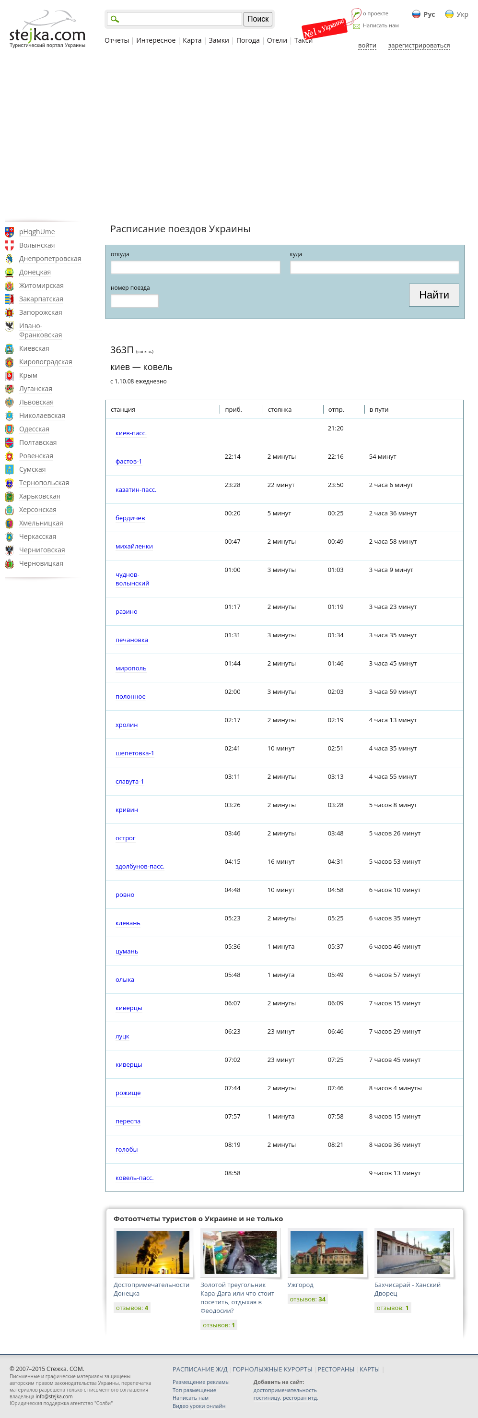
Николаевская (42, 415)
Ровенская (36, 455)
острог (126, 838)
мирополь (131, 668)
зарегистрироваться (419, 45)
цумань (127, 951)
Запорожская (40, 312)
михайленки (134, 546)
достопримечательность (285, 1390)
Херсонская (38, 509)
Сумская (32, 469)
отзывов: (132, 1307)
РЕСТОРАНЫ (335, 1369)
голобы (127, 1149)
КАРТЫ (370, 1369)
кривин (127, 809)
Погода (248, 40)
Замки (219, 40)
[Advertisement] (239, 136)
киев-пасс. (131, 433)
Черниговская (42, 549)
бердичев (130, 517)
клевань (128, 922)
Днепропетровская (50, 258)
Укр (462, 14)
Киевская (34, 348)
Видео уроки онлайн (199, 1405)
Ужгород (301, 1284)
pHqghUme (37, 231)
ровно (125, 894)
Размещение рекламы (201, 1381)
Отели (277, 40)
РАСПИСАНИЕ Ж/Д (200, 1369)
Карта (192, 40)
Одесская (34, 428)
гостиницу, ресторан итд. (286, 1397)
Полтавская (38, 442)
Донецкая (35, 271)
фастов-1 (129, 461)
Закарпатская (41, 298)
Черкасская (37, 536)
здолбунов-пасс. (140, 866)
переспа (128, 1121)
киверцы (129, 1007)
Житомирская (41, 285)
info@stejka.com (53, 1396)
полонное (131, 696)
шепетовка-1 (135, 753)
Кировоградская (45, 361)
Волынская (37, 245)
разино (127, 611)
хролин (127, 724)
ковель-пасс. (135, 1177)
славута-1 (130, 781)
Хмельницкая (41, 522)
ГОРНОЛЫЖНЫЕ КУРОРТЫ (273, 1369)
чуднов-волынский (132, 578)
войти (367, 45)
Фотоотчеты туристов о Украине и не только (198, 1218)
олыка (125, 979)
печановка (132, 639)
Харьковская (39, 495)
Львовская (36, 401)
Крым (28, 375)
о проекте (375, 13)
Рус (429, 14)
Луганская (35, 388)
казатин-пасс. (136, 489)
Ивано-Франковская (40, 330)
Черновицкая (41, 563)
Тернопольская (44, 482)
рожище (128, 1092)
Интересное (155, 40)
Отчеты (117, 40)
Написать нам (381, 25)
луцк (122, 1036)
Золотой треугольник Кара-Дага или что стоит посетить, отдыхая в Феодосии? (237, 1297)
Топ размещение (194, 1390)
